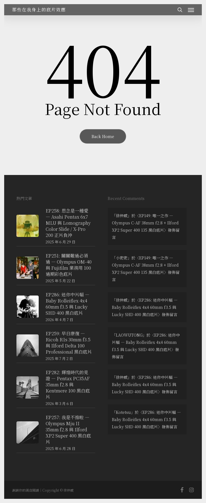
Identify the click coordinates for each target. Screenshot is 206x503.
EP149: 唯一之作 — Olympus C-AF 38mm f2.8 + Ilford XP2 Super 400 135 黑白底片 (145, 223)
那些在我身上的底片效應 (39, 9)
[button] (191, 9)
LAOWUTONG (129, 335)
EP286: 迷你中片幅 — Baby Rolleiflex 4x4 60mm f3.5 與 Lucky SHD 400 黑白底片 (145, 307)
